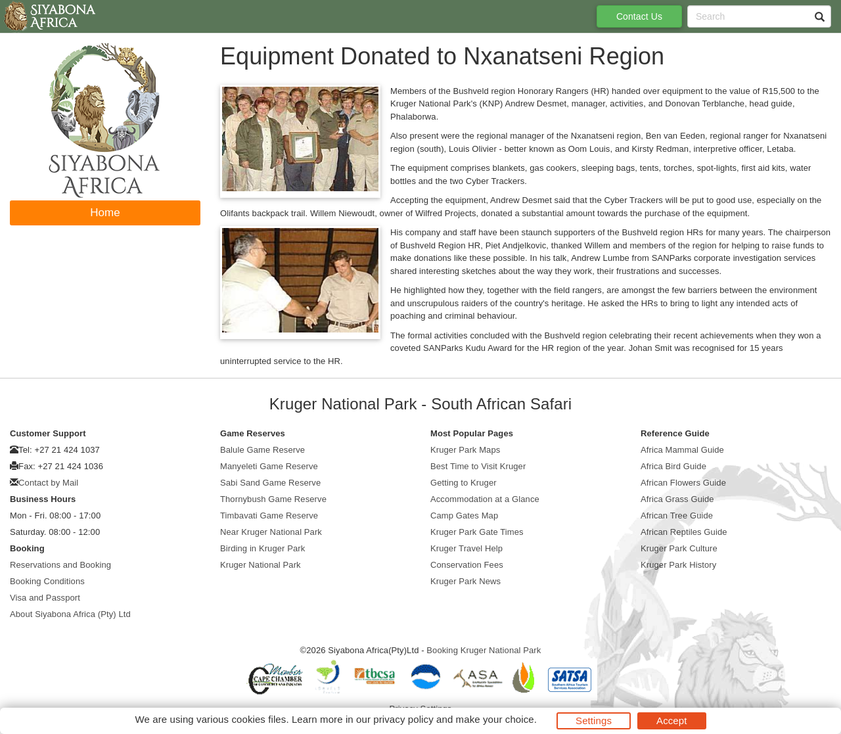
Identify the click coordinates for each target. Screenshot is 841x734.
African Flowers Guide (683, 483)
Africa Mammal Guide (682, 450)
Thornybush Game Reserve (273, 499)
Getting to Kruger (463, 483)
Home (105, 212)
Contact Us (639, 16)
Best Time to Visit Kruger (478, 466)
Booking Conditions (47, 581)
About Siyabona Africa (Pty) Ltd (70, 614)
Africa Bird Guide (673, 466)
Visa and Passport (45, 598)
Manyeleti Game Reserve (269, 466)
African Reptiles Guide (684, 532)
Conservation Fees (466, 565)
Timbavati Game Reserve (269, 515)
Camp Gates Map (464, 515)
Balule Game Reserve (262, 450)
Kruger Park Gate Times (477, 532)
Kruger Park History (678, 565)
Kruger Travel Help (466, 548)
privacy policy (403, 719)
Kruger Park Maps (465, 450)
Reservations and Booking (60, 565)
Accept (671, 720)
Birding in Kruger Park (262, 548)
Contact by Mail (48, 483)
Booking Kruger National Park (483, 650)
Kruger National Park (260, 565)
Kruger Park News (465, 581)
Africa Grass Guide (677, 499)
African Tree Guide (677, 515)
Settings (594, 720)
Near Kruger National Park (271, 532)
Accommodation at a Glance (484, 499)
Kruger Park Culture (679, 548)
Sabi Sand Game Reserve (270, 483)
